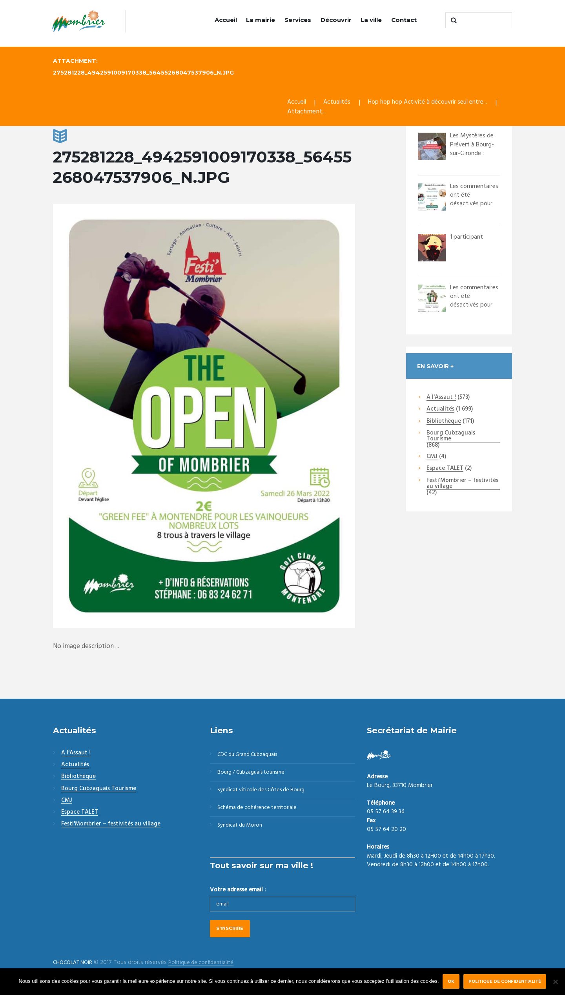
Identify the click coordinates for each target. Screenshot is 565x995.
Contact (404, 20)
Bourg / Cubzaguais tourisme (254, 774)
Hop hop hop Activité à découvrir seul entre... (435, 103)
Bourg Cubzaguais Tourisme (450, 437)
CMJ (431, 457)
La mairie (260, 20)
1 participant (467, 237)
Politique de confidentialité (505, 981)
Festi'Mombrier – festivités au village (462, 484)
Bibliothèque (443, 422)
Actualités (339, 103)
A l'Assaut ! (441, 398)
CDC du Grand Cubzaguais (251, 755)
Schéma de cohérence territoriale (260, 812)
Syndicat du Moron (242, 831)
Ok (450, 981)
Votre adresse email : (238, 895)
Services (297, 20)
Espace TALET (444, 469)
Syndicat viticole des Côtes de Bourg (265, 793)
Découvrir (336, 20)
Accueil (226, 20)
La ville (371, 20)
